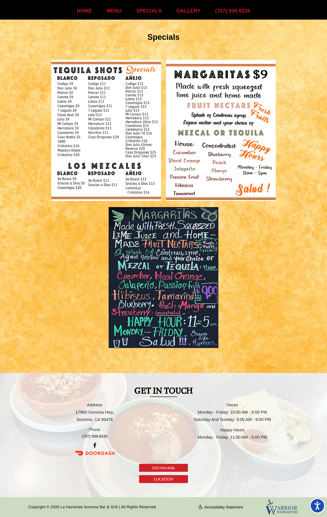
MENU (114, 11)
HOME (84, 11)
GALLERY (188, 11)
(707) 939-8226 (232, 11)
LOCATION (163, 479)
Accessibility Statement (221, 507)
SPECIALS (149, 11)
